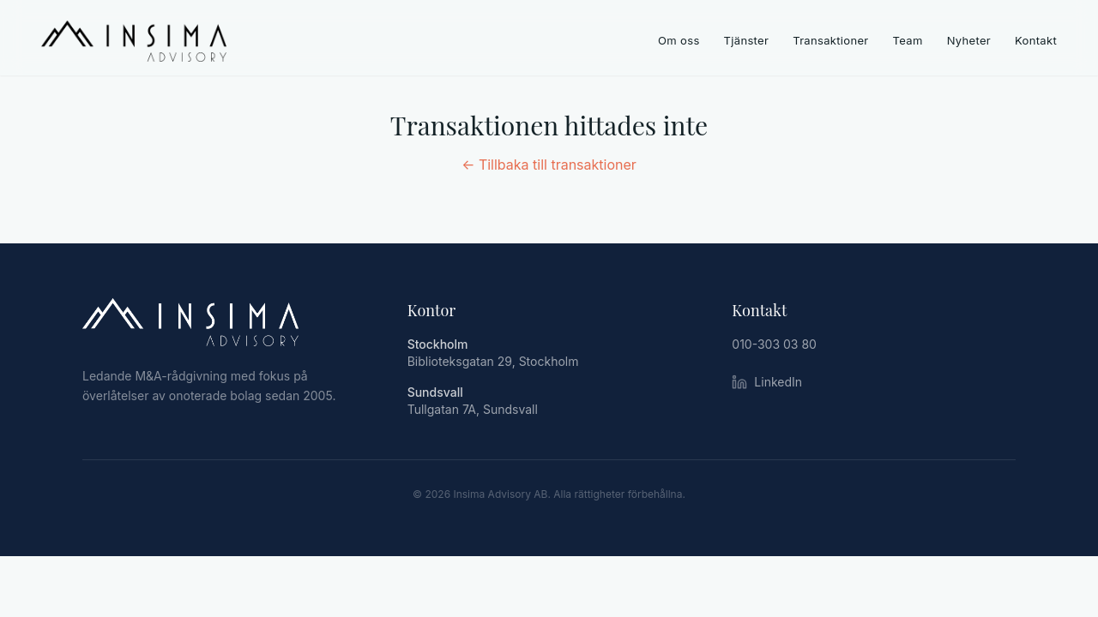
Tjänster (746, 40)
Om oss (678, 40)
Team (908, 40)
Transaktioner (830, 40)
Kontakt (1036, 40)
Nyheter (969, 40)
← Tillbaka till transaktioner (549, 164)
